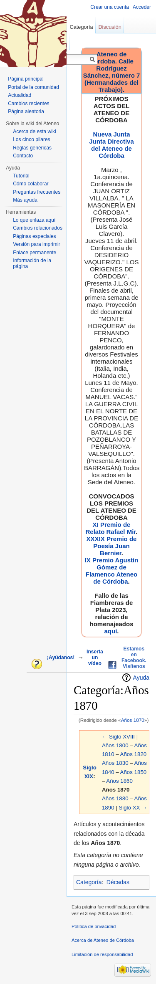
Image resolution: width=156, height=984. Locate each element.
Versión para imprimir (36, 244)
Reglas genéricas (32, 148)
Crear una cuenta (109, 7)
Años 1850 (133, 772)
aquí (110, 631)
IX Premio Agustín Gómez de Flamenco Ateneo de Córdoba (112, 571)
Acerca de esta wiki (34, 131)
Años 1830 (115, 763)
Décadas (117, 882)
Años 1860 (119, 781)
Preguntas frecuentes (36, 192)
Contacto (23, 156)
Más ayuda (25, 200)
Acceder (142, 7)
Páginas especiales (34, 236)
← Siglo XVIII (118, 737)
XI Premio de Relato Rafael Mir (110, 528)
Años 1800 (115, 745)
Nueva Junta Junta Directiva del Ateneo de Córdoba (111, 145)
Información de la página (32, 263)
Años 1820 (133, 754)
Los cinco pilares (31, 139)
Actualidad (19, 95)
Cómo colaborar (30, 184)
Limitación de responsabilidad (102, 954)
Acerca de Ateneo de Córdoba (103, 940)
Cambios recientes (28, 103)
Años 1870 (132, 720)
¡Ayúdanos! (60, 657)
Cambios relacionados (37, 228)
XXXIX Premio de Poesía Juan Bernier (112, 546)
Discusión (109, 27)
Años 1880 (115, 798)
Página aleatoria (26, 111)
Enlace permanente (34, 252)
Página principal (25, 79)
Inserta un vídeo (95, 657)
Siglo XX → (133, 807)
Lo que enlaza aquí (34, 220)
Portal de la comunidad (33, 87)
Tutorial (21, 176)
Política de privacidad (94, 926)
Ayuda (141, 677)
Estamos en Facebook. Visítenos (133, 657)
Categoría (89, 882)
